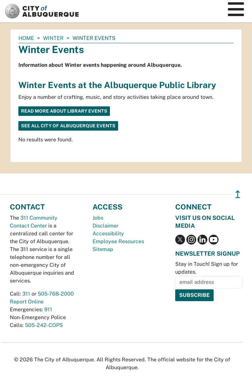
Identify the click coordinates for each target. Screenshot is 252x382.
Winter (53, 38)
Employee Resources (118, 241)
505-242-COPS (44, 325)
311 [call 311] (26, 294)
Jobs (98, 218)
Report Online (27, 302)
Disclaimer (105, 226)
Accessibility (108, 233)
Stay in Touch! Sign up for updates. (206, 268)
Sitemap (103, 249)
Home (26, 38)
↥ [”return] (237, 194)
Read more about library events (64, 111)
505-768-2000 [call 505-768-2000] (56, 294)
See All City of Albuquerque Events (68, 125)
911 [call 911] (48, 309)
